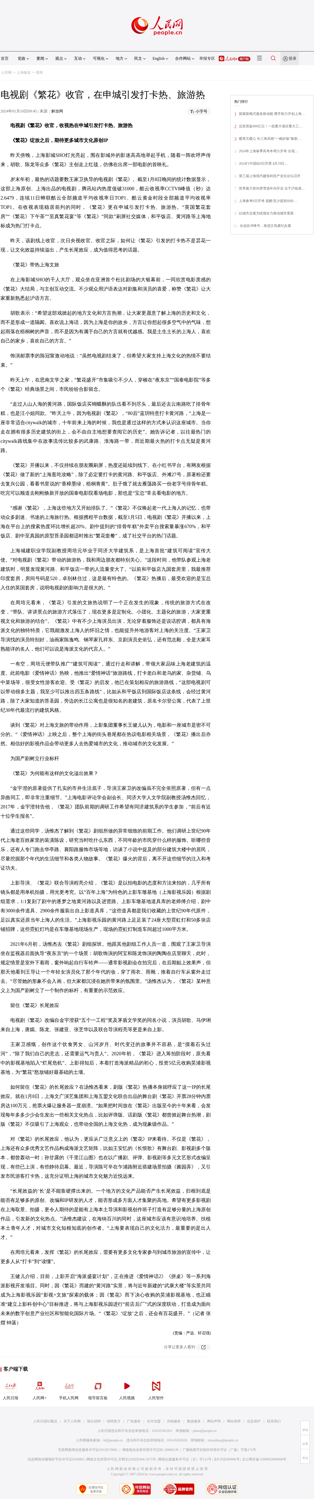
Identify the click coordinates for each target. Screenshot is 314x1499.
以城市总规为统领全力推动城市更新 (266, 213)
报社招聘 (94, 1421)
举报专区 (207, 58)
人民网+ (39, 1389)
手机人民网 (68, 1389)
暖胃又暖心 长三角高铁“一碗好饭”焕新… (270, 139)
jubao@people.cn (205, 1431)
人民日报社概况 (45, 1421)
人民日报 (10, 1389)
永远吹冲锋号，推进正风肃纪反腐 (265, 226)
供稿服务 (174, 1421)
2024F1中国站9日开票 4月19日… (263, 163)
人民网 (6, 72)
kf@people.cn (113, 1440)
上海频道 (24, 72)
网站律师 (234, 1421)
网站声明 (214, 1421)
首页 (5, 58)
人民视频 (126, 1389)
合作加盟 (154, 1421)
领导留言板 (98, 1389)
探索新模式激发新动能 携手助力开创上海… (272, 114)
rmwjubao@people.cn (223, 1440)
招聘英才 (114, 1421)
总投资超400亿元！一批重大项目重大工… (270, 126)
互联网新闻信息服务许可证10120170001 (88, 1450)
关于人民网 (72, 1421)
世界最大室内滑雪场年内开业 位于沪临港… (272, 188)
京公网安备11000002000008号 (264, 1459)
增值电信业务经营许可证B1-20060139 (150, 1450)
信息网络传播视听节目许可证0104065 (56, 1459)
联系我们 (274, 1421)
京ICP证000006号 (227, 1459)
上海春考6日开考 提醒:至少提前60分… (268, 201)
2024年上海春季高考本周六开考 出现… (268, 151)
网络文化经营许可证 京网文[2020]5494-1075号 (121, 1459)
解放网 (57, 111)
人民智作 (156, 1389)
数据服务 (194, 1421)
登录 (292, 58)
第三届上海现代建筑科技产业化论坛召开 (270, 176)
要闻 (39, 72)
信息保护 (254, 1421)
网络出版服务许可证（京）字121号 (184, 1459)
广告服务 (134, 1421)
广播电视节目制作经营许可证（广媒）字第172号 (219, 1450)
